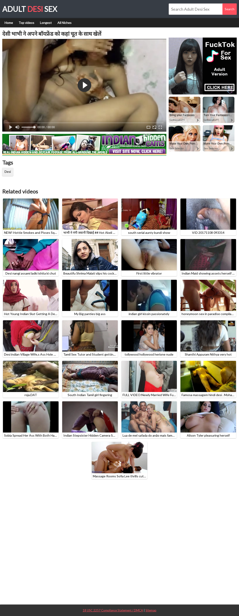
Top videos (26, 23)
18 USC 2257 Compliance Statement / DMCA (113, 610)
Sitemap (150, 610)
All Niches (64, 23)
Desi (8, 171)
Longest (46, 23)
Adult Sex (29, 9)
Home (9, 23)
